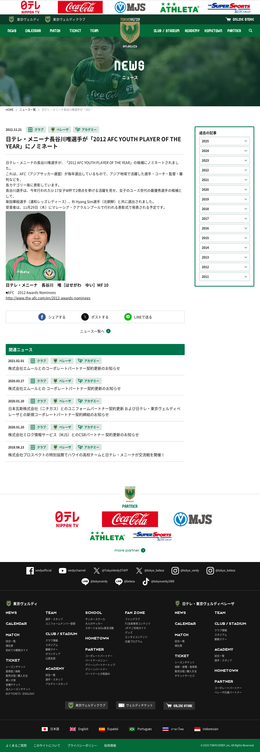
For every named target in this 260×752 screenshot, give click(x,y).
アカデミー (89, 129)
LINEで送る (143, 316)
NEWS (12, 31)
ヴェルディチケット (139, 705)
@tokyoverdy (95, 581)
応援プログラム (133, 641)
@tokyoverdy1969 (158, 581)
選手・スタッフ (54, 619)
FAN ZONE (135, 613)
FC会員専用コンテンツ (137, 623)
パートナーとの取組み (97, 674)
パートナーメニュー (96, 660)
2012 (205, 267)
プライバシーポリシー (82, 745)
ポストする (100, 316)
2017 (205, 218)
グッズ (128, 632)
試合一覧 (11, 641)
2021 (205, 180)
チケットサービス (185, 675)
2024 (205, 151)
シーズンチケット (16, 667)
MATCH (55, 31)
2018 (205, 209)
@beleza (125, 581)
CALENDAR (33, 31)
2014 (205, 247)
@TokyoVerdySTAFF (110, 570)
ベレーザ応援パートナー (228, 692)
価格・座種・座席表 (186, 667)
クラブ (39, 129)
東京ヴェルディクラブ (69, 19)
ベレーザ (63, 129)
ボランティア (52, 654)
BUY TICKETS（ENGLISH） (21, 693)
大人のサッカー (94, 623)
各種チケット (13, 684)
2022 (205, 170)
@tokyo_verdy (185, 570)
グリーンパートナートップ (100, 665)
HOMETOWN (213, 31)
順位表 (9, 645)
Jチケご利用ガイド (135, 628)
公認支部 (50, 658)
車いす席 (11, 680)
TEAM (94, 31)
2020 (205, 189)
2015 (205, 238)
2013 (205, 257)
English (79, 729)
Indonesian (206, 729)
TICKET (75, 31)
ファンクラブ (132, 619)
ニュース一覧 (27, 110)
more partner (127, 550)
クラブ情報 (51, 640)
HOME (9, 110)
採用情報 (110, 745)
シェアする (57, 316)
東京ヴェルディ (28, 19)
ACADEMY (192, 31)
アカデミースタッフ (56, 684)
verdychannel (72, 570)
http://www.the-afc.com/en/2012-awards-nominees (48, 297)
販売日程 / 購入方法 (17, 675)
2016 (205, 228)
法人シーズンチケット (18, 689)
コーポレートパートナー (99, 656)
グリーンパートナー (96, 669)
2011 (205, 276)
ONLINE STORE (243, 19)
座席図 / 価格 (13, 671)
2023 (205, 160)
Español (108, 729)
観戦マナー (51, 649)
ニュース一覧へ (92, 331)
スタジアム (51, 645)
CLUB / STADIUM (167, 31)
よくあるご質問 (16, 745)
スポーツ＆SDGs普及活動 (99, 628)
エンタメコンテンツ (136, 637)
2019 (205, 199)
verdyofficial (38, 570)
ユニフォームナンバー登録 (60, 623)
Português (140, 729)
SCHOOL (93, 613)
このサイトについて (47, 745)
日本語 (50, 729)
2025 (205, 141)
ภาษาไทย (173, 729)
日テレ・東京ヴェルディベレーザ (208, 603)
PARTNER (234, 31)
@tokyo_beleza (149, 570)
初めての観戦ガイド (17, 650)
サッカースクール (95, 619)
